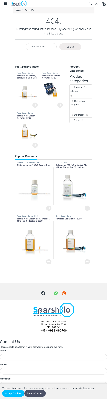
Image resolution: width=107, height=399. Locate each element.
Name (4, 350)
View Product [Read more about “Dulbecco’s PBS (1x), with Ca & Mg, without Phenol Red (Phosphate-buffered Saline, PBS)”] (87, 208)
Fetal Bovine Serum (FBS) (25, 74)
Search (90, 3)
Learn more (89, 388)
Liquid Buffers (61, 162)
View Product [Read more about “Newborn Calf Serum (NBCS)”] (87, 261)
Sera (74, 120)
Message (6, 378)
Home (18, 10)
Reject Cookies (35, 393)
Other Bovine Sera (63, 216)
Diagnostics (78, 114)
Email (3, 364)
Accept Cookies (13, 393)
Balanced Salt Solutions (79, 89)
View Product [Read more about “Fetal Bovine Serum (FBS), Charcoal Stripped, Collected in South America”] (48, 261)
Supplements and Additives (28, 162)
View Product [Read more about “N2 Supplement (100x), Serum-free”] (48, 208)
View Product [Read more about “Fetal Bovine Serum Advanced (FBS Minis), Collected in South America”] (60, 105)
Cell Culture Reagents (78, 103)
